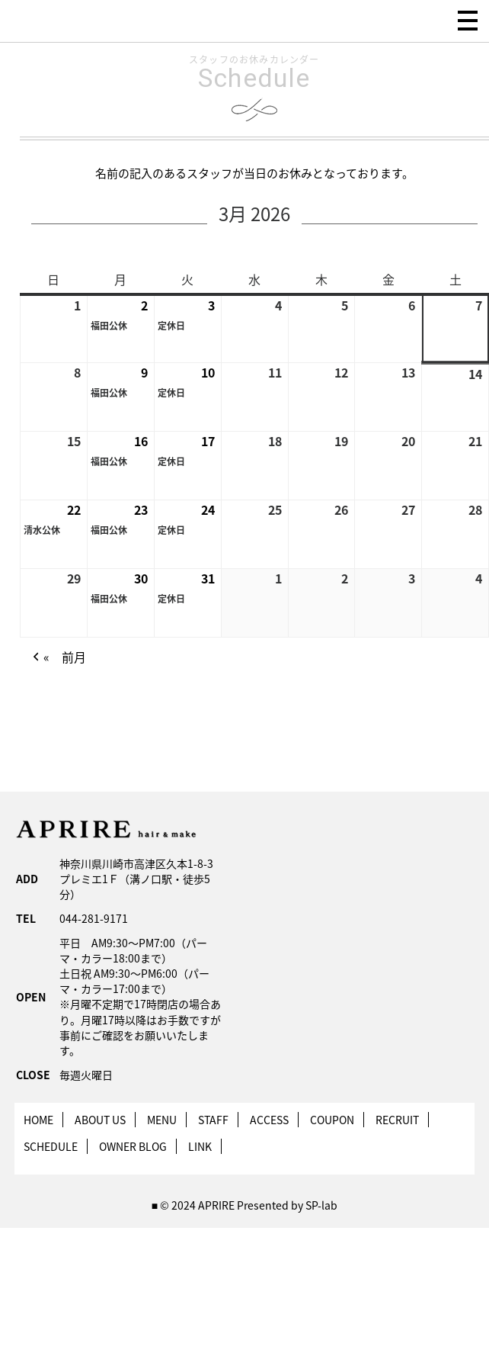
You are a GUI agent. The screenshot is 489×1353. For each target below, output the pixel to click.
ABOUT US (100, 1119)
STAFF (213, 1119)
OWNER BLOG (133, 1146)
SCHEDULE (51, 1146)
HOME (38, 1119)
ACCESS (269, 1119)
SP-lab (321, 1205)
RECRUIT (397, 1119)
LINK (200, 1146)
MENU (162, 1119)
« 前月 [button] (57, 658)
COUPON (332, 1119)
